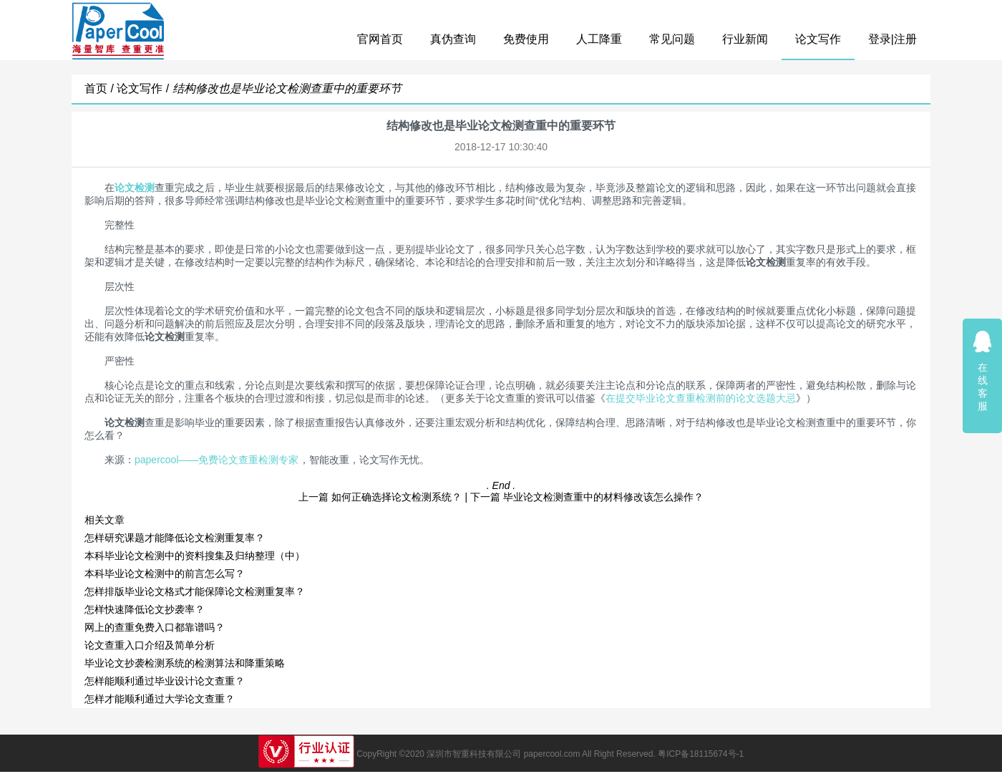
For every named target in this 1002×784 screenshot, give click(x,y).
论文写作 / (144, 88)
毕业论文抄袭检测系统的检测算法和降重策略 (184, 663)
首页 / (100, 88)
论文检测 (135, 187)
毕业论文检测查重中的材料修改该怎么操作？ (603, 497)
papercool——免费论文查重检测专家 (217, 459)
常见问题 (672, 39)
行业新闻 (745, 39)
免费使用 (526, 39)
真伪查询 (453, 39)
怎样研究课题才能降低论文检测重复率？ (174, 537)
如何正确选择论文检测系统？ (396, 497)
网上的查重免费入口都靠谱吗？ (154, 627)
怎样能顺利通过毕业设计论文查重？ (164, 681)
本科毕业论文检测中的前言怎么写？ (164, 573)
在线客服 (982, 370)
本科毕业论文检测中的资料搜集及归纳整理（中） (194, 555)
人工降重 (599, 39)
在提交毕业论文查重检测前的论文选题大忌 (700, 398)
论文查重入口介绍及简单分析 (149, 645)
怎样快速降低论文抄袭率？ (144, 609)
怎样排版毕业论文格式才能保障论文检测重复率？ (194, 591)
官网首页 (380, 39)
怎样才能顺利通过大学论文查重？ (159, 699)
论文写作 (818, 39)
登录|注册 (892, 39)
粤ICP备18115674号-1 (701, 754)
